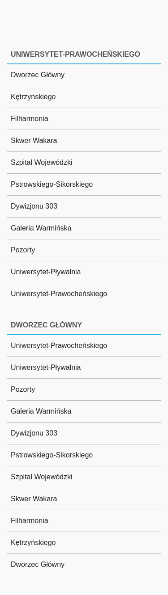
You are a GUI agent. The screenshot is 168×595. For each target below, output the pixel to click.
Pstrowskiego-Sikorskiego (52, 184)
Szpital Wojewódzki (42, 162)
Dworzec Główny (38, 75)
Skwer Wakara (34, 140)
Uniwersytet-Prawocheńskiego (59, 294)
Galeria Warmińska (41, 228)
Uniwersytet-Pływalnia (46, 272)
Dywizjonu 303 (34, 206)
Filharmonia (29, 118)
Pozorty (23, 250)
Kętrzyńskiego (33, 97)
